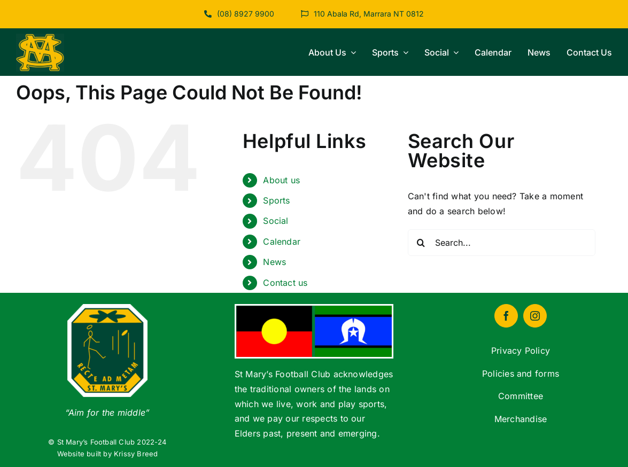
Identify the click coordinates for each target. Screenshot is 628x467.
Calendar (281, 241)
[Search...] (502, 242)
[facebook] (506, 316)
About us (281, 180)
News (274, 261)
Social (275, 220)
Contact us (285, 282)
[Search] (421, 242)
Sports (276, 200)
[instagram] (535, 316)
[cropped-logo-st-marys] (40, 38)
